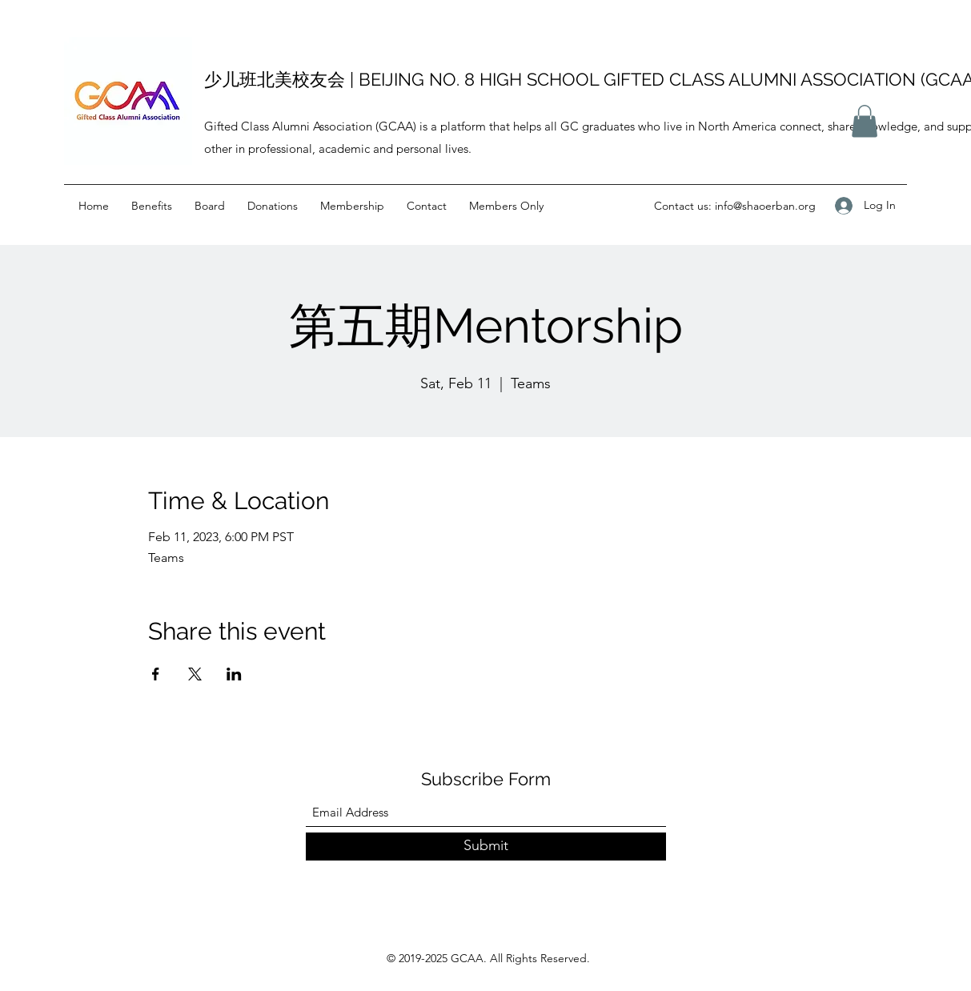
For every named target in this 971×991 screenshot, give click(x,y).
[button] (864, 121)
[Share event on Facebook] (155, 674)
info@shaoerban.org (765, 206)
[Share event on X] (195, 674)
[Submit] (486, 847)
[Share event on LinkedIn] (234, 674)
